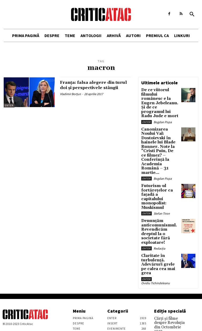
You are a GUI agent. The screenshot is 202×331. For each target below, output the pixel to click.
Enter (9, 105)
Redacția (159, 200)
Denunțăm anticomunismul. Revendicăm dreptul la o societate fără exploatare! (159, 188)
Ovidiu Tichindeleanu (155, 227)
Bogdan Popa (163, 109)
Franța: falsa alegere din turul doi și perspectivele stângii (92, 87)
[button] (192, 14)
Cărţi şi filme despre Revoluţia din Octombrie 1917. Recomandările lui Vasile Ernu (169, 270)
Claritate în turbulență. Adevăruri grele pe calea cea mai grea (159, 213)
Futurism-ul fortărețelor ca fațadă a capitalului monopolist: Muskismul (159, 161)
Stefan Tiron (162, 173)
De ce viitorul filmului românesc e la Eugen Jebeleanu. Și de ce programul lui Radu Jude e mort (159, 97)
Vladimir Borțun (70, 99)
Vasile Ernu (161, 282)
